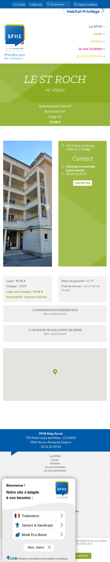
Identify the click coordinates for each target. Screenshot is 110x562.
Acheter (96, 41)
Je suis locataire (90, 49)
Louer (97, 34)
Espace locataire (87, 5)
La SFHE (95, 27)
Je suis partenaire (89, 56)
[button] (48, 4)
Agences (37, 5)
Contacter (83, 183)
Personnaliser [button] (79, 555)
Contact (21, 5)
